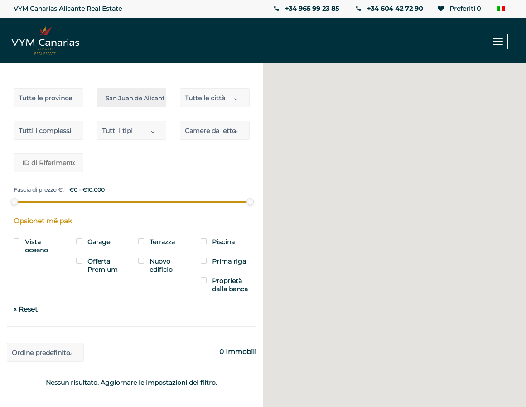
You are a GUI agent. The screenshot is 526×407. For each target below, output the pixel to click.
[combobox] (48, 97)
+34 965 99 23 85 (305, 9)
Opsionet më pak (43, 221)
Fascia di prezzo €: (39, 190)
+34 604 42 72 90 (388, 9)
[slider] (14, 201)
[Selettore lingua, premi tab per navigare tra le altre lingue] (503, 9)
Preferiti (458, 9)
